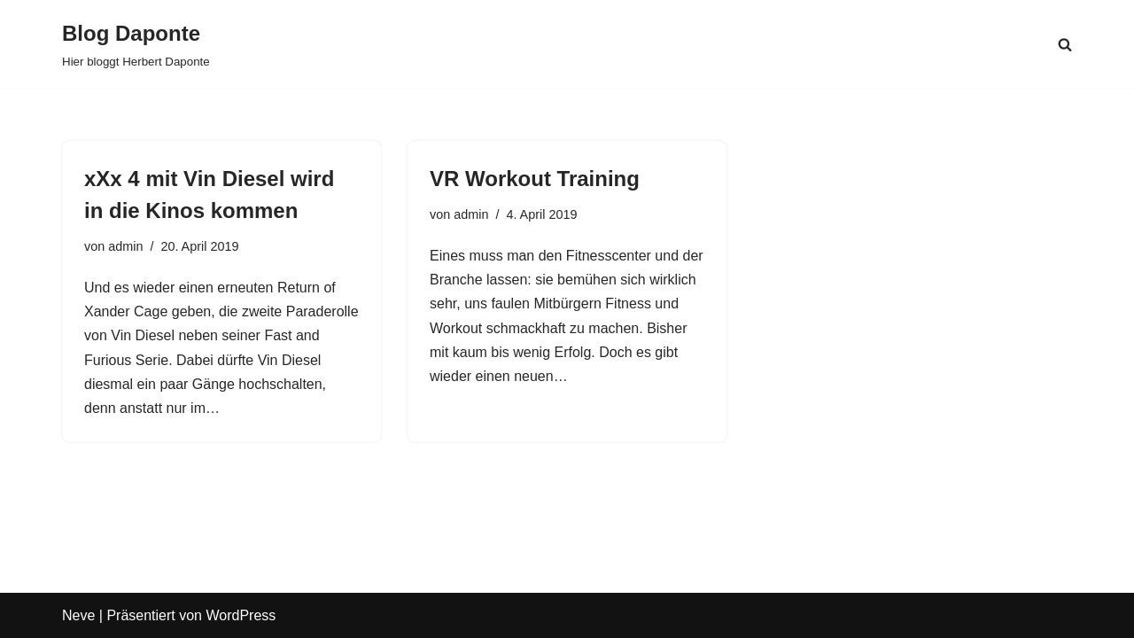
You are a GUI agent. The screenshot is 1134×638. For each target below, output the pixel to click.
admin (125, 246)
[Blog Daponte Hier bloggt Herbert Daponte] (136, 44)
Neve (78, 615)
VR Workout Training (535, 179)
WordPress (241, 615)
